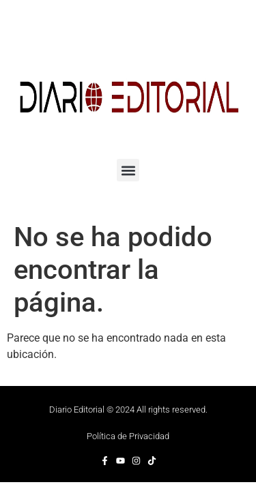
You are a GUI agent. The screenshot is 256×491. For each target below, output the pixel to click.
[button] (128, 170)
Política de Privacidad (128, 436)
